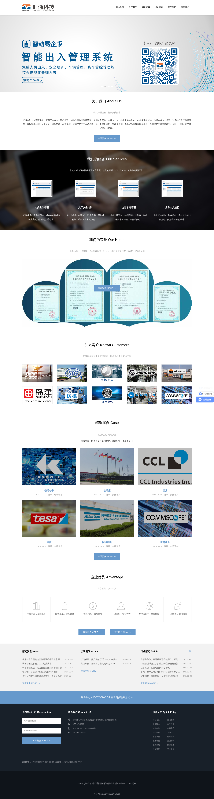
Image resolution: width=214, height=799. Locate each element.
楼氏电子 (49, 490)
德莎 (49, 542)
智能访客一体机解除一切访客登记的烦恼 (159, 676)
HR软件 (41, 762)
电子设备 (95, 441)
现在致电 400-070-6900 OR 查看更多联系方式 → (107, 697)
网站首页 (120, 7)
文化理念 (156, 724)
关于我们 (133, 7)
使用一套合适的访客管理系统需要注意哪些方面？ (42, 659)
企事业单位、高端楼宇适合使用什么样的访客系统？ (161, 659)
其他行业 (116, 441)
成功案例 (159, 7)
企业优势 (156, 732)
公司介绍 (156, 720)
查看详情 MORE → (107, 288)
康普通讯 (165, 542)
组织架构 (156, 728)
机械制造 (85, 441)
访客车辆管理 (129, 207)
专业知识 (170, 749)
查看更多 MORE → (107, 138)
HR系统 (35, 762)
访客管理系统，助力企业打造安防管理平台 (42, 668)
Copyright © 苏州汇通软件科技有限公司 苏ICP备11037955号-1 (107, 783)
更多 (190, 651)
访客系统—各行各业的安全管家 (155, 668)
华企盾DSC (49, 762)
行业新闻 (170, 741)
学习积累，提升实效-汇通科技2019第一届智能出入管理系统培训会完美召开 (101, 659)
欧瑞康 (107, 490)
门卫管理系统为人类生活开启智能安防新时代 (161, 663)
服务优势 (156, 741)
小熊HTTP (77, 762)
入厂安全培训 (85, 207)
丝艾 (165, 490)
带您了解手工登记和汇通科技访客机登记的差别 (161, 672)
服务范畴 (156, 745)
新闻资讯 (172, 7)
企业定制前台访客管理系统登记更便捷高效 (42, 676)
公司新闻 (170, 737)
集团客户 (106, 441)
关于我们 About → (122, 632)
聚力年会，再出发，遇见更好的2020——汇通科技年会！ (101, 663)
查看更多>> (127, 441)
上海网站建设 (67, 762)
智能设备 (58, 762)
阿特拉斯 (107, 542)
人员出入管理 (42, 207)
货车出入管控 (172, 207)
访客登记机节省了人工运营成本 (36, 663)
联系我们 (185, 7)
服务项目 (146, 7)
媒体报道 (170, 745)
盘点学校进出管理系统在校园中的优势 (40, 672)
